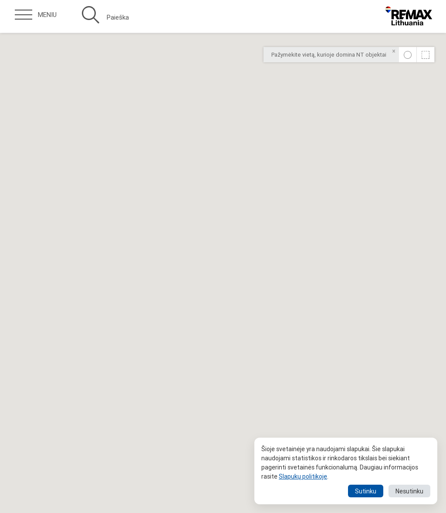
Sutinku (365, 491)
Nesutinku (409, 491)
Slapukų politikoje (303, 476)
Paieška (105, 17)
